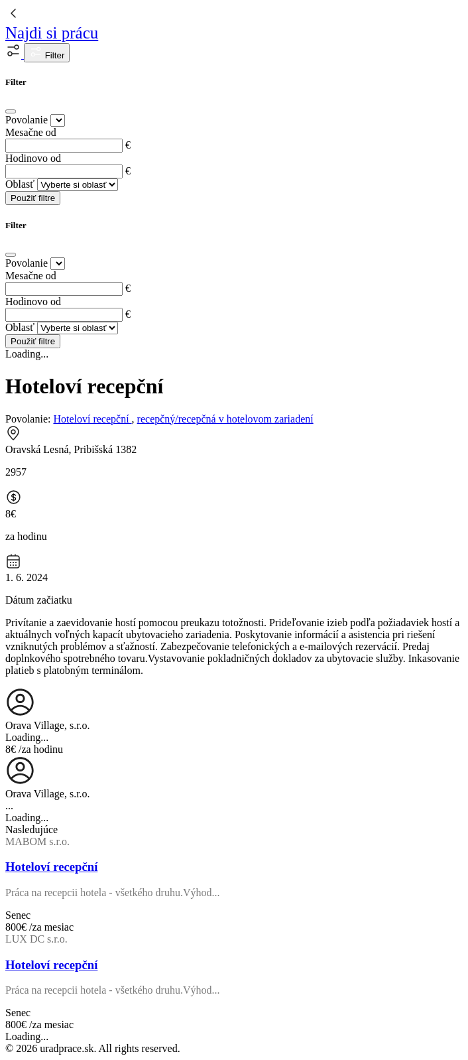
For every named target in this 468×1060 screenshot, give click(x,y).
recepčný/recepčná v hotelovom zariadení (225, 419)
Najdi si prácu (51, 33)
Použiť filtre (33, 198)
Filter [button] (46, 52)
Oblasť (19, 184)
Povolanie (26, 119)
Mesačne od (30, 132)
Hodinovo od (33, 158)
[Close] (10, 111)
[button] (14, 54)
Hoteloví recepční (92, 419)
